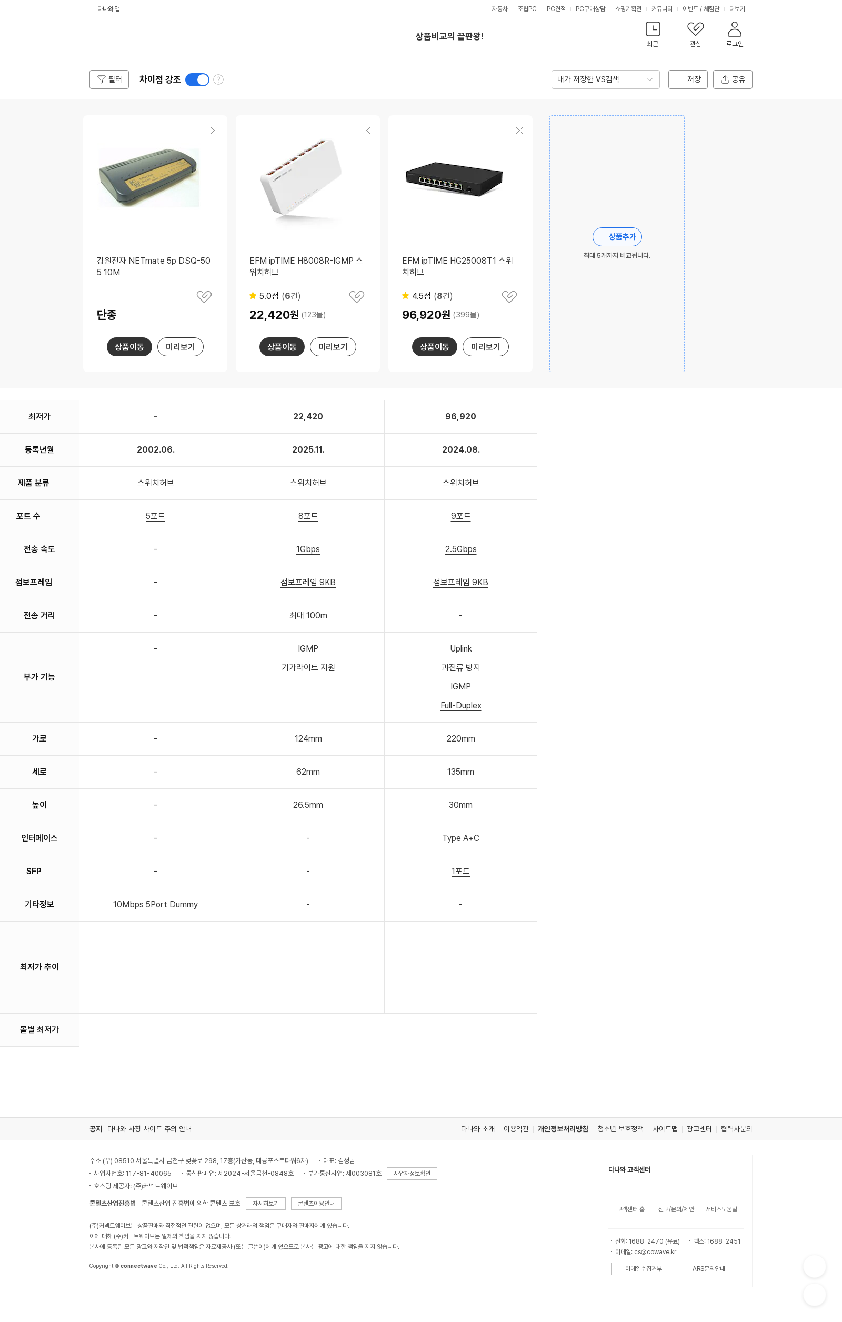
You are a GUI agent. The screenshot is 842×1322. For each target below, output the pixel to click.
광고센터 (699, 1129)
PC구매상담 (590, 9)
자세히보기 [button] (266, 1203)
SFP (34, 871)
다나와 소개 (478, 1129)
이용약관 (516, 1129)
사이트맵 (665, 1129)
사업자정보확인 (412, 1173)
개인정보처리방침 (563, 1129)
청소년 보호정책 (620, 1129)
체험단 (711, 9)
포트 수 (28, 516)
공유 (739, 79)
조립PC (527, 9)
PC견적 (556, 9)
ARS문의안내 (709, 1269)
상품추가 (622, 237)
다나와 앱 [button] (108, 9)
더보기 (738, 9)
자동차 (500, 9)
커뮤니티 (662, 9)
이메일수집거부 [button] (643, 1269)
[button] (653, 36)
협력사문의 (737, 1129)
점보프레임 (33, 582)
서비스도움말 (721, 1209)
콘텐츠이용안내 (316, 1203)
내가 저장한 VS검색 (588, 79)
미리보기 (180, 347)
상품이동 (129, 347)
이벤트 (690, 9)
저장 (694, 79)
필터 (115, 79)
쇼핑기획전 (628, 9)
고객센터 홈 (631, 1209)
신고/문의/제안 (676, 1209)
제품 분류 (33, 483)
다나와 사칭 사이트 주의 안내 (149, 1129)
